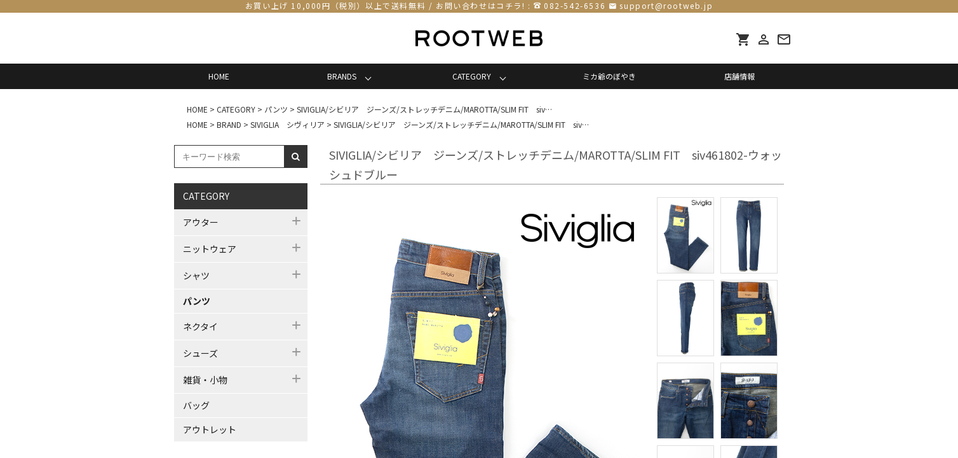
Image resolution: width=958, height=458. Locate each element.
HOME (218, 76)
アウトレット (209, 429)
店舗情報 (739, 76)
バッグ (196, 405)
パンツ (196, 301)
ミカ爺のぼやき (609, 76)
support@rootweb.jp (666, 5)
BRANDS (341, 76)
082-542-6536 (574, 5)
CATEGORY (471, 76)
